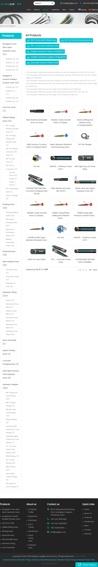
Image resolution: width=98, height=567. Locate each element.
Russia (84, 10)
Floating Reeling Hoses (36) (12, 214)
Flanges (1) (13, 178)
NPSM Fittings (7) (12, 456)
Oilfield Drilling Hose (10, 527)
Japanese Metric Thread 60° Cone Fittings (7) (12, 439)
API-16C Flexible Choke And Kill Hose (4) (12, 152)
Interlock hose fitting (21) (11, 312)
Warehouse (33, 531)
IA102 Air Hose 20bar (37, 259)
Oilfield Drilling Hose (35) (9, 119)
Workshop (32, 520)
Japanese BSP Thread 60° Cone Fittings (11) (12, 429)
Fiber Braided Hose (9, 539)
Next (95, 270)
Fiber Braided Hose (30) (11, 263)
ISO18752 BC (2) (12, 66)
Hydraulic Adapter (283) (10, 386)
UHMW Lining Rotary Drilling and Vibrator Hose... (61, 215)
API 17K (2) (10, 165)
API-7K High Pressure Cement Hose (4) (12, 129)
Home (28, 9)
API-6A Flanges (85, 144)
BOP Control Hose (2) (10, 160)
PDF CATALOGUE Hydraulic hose (44, 46)
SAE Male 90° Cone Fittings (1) (12, 485)
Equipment (32, 516)
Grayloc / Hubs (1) (12, 183)
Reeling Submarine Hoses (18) (10, 242)
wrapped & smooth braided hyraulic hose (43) (11, 79)
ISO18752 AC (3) (12, 70)
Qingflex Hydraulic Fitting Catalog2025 (47, 51)
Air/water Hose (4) (11, 271)
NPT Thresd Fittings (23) (10, 461)
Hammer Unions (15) (13, 174)
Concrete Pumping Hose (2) (11, 362)
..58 (89, 270)
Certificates (55, 9)
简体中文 (95, 10)
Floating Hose (7, 531)
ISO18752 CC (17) (10, 92)
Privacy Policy (80, 556)
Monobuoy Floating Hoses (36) (11, 222)
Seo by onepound (49, 563)
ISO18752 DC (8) (12, 59)
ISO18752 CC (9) (12, 62)
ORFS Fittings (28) (10, 468)
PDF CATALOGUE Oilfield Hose (43, 40)
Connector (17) (12, 169)
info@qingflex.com (70, 3)
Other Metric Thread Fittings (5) (11, 477)
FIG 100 (37, 166)
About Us (37, 9)
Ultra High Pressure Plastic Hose (44, 63)
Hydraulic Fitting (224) (9, 294)
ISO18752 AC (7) (12, 101)
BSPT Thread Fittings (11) (10, 404)
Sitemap (87, 534)
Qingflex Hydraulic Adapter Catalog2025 (48, 57)
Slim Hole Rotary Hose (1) (12, 190)
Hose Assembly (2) (9, 342)
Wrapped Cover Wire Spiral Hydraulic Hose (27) (10, 49)
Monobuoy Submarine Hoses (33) (10, 232)
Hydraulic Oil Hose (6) (10, 285)
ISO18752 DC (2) (12, 87)
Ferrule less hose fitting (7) (12, 305)
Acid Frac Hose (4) (9, 109)
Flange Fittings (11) (11, 421)
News (64, 9)
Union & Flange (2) (11, 197)
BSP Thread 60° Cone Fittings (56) (12, 396)
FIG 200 (61, 238)
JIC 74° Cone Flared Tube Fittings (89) (11, 449)
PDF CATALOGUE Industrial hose (78, 40)
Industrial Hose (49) (9, 253)
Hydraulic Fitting (8, 543)
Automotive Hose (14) (12, 278)
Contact (71, 9)
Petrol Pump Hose (30, 538)
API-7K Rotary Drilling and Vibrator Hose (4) (11, 140)
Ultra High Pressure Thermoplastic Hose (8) (11, 374)
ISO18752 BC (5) (12, 98)
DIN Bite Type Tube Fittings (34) (11, 413)
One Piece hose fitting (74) (12, 319)
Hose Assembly (8, 547)
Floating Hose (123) (8, 206)
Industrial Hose (8, 535)
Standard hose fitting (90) (11, 333)
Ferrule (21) (10, 300)
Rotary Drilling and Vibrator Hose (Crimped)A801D (85, 122)
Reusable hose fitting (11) (11, 326)
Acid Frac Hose (8, 523)
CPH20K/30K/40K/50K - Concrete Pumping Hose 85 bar (36, 191)
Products (45, 9)
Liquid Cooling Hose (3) (9, 352)
